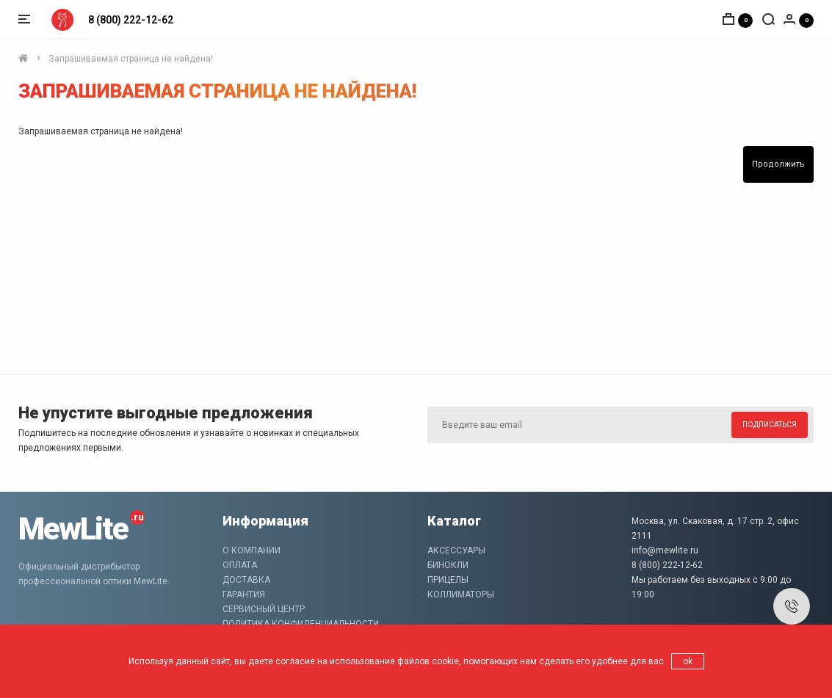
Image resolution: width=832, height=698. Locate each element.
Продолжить (778, 164)
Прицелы (448, 580)
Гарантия (244, 594)
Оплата (240, 565)
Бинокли (448, 565)
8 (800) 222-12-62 (130, 20)
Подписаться (769, 425)
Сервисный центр (264, 609)
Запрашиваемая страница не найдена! (130, 59)
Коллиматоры (460, 594)
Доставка (246, 580)
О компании (252, 550)
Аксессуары (456, 550)
